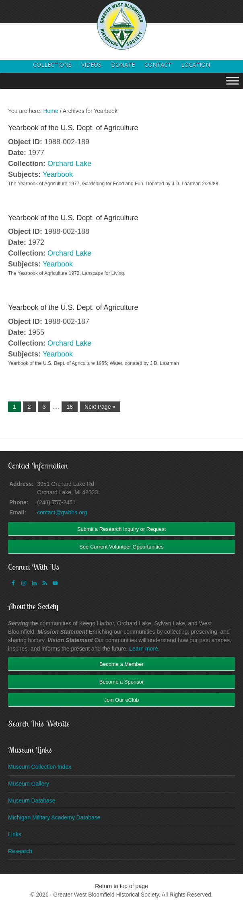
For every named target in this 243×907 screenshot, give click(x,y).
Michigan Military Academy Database (54, 817)
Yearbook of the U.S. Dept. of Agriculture (73, 128)
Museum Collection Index (39, 767)
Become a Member (121, 664)
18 (69, 406)
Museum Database (32, 800)
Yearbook (58, 174)
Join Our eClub (121, 700)
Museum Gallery (28, 783)
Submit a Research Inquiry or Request (121, 529)
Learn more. (144, 648)
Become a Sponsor (121, 682)
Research (20, 851)
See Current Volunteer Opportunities (121, 547)
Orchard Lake (69, 164)
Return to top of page (121, 886)
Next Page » (99, 406)
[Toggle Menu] (232, 80)
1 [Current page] (14, 406)
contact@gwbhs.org (62, 512)
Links (14, 834)
